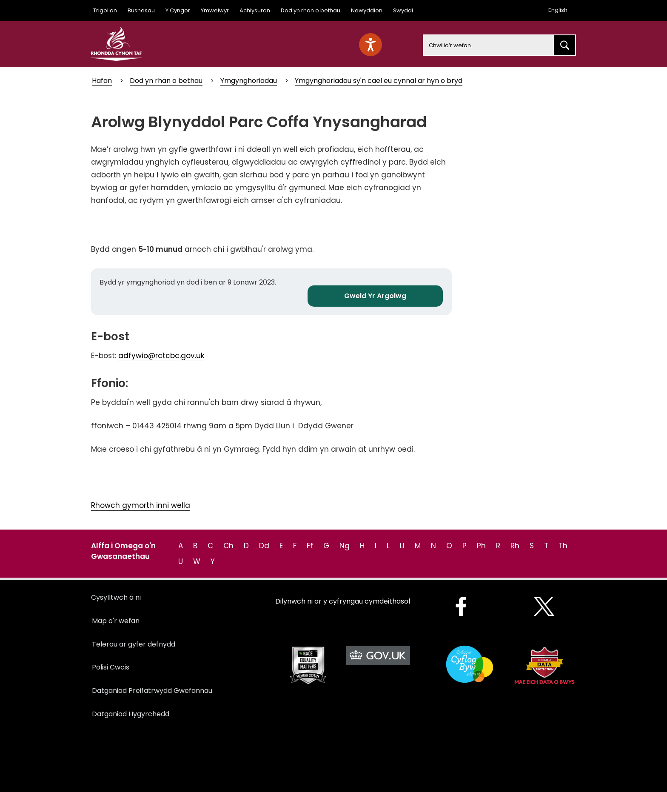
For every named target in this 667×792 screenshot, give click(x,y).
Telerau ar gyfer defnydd (133, 644)
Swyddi (403, 10)
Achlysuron (254, 10)
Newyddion (366, 10)
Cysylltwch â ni (116, 597)
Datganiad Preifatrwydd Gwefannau (152, 690)
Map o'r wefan (116, 621)
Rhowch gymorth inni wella (140, 505)
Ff (310, 546)
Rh (514, 546)
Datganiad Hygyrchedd (130, 714)
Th (563, 546)
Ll (402, 546)
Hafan (102, 80)
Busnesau (141, 10)
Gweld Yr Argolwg (375, 296)
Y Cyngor (177, 10)
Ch (228, 546)
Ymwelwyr (215, 10)
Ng (344, 546)
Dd (264, 546)
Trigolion (105, 10)
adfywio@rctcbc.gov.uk (161, 355)
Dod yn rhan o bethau (310, 10)
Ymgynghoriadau (248, 80)
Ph (481, 546)
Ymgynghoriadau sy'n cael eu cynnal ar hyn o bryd (378, 80)
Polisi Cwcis (110, 667)
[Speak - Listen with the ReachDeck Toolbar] (370, 44)
